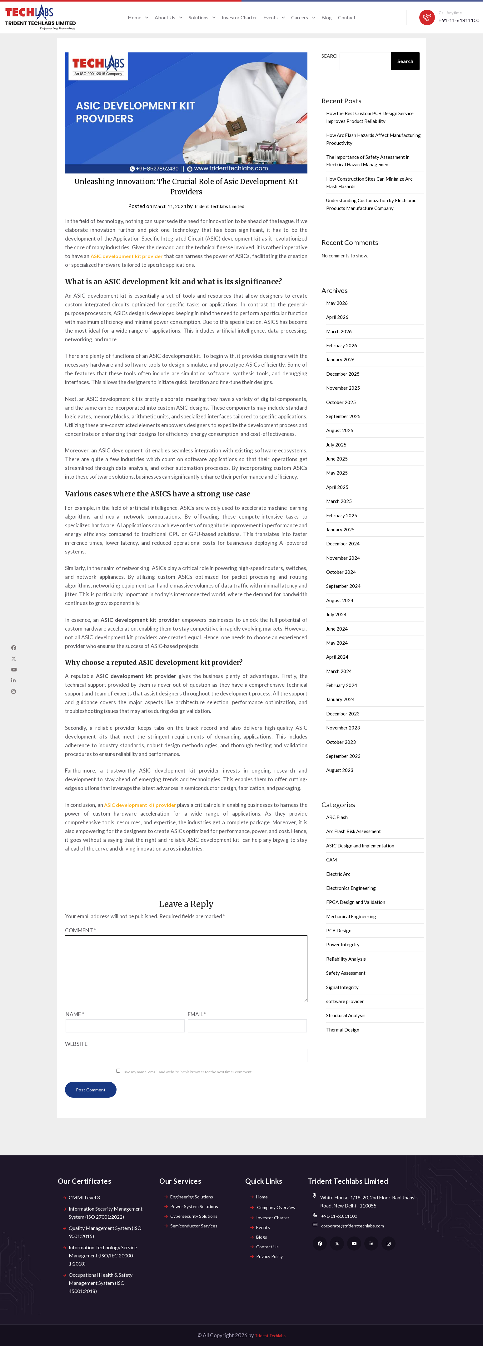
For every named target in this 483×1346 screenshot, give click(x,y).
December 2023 (343, 713)
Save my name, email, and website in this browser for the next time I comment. (187, 1072)
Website (76, 1044)
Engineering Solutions (190, 1197)
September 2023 (343, 756)
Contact (347, 17)
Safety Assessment (346, 973)
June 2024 (337, 629)
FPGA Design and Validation (355, 902)
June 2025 (337, 458)
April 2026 (337, 317)
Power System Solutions (193, 1209)
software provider (345, 1001)
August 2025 (339, 430)
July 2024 (336, 614)
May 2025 (337, 472)
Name (75, 1014)
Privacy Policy (268, 1265)
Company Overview (275, 1209)
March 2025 (339, 501)
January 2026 (340, 359)
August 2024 (339, 600)
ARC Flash (337, 817)
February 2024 (341, 685)
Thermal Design (342, 1029)
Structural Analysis (346, 1015)
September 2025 (343, 416)
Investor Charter (239, 17)
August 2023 (339, 770)
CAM (331, 859)
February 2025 (341, 515)
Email (197, 1014)
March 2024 (339, 671)
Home (138, 17)
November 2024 (343, 558)
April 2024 (337, 657)
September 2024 (343, 586)
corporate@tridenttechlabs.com (356, 1228)
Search (330, 56)
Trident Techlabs (270, 1335)
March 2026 (339, 331)
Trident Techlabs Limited (221, 206)
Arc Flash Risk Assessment (353, 831)
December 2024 (343, 543)
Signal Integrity (342, 987)
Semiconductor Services (193, 1231)
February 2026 (341, 345)
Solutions (202, 17)
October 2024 (341, 572)
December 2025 (343, 374)
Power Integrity (343, 944)
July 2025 (336, 444)
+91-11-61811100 (459, 20)
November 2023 (343, 727)
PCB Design (338, 930)
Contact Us (265, 1253)
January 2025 (340, 529)
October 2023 (341, 742)
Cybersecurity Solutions (193, 1220)
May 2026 (337, 303)
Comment (80, 930)
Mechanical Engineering (351, 916)
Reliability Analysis (346, 959)
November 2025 (343, 388)
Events (274, 17)
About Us (168, 17)
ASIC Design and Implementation (360, 845)
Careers (303, 17)
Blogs (259, 1242)
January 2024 (340, 699)
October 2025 (341, 402)
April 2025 (337, 487)
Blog (326, 17)
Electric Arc (338, 874)
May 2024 (337, 643)
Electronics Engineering (351, 888)
